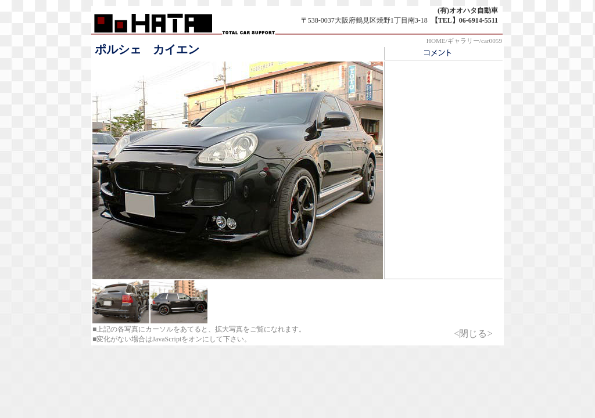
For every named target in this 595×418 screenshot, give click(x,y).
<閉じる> (473, 333)
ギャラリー (463, 40)
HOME (436, 40)
